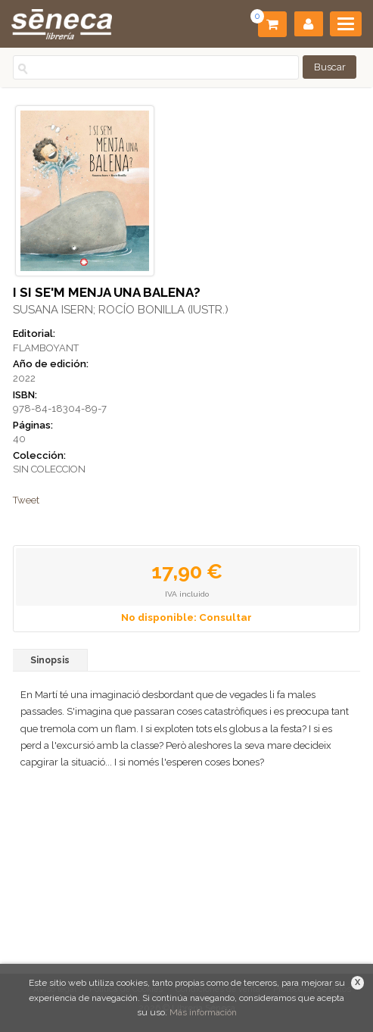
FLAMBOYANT (46, 348)
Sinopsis (50, 660)
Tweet (26, 500)
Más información (203, 1012)
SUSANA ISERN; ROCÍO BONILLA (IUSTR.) (120, 309)
